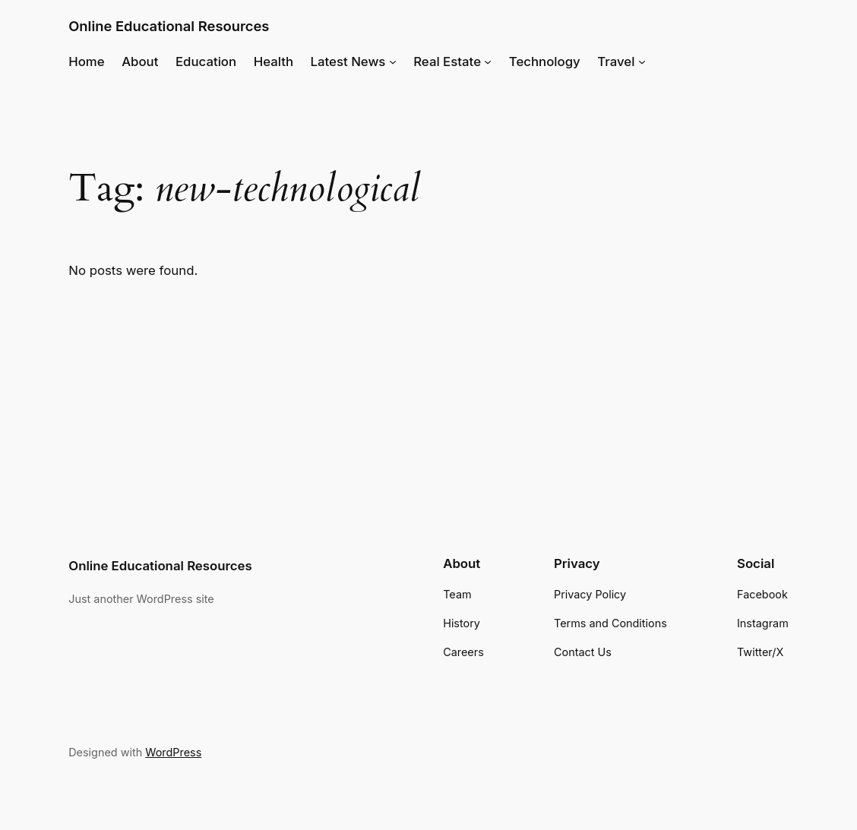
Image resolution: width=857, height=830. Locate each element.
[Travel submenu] (642, 61)
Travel (615, 61)
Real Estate (447, 61)
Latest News (348, 61)
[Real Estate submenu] (488, 61)
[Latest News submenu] (393, 61)
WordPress (173, 752)
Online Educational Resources (168, 25)
